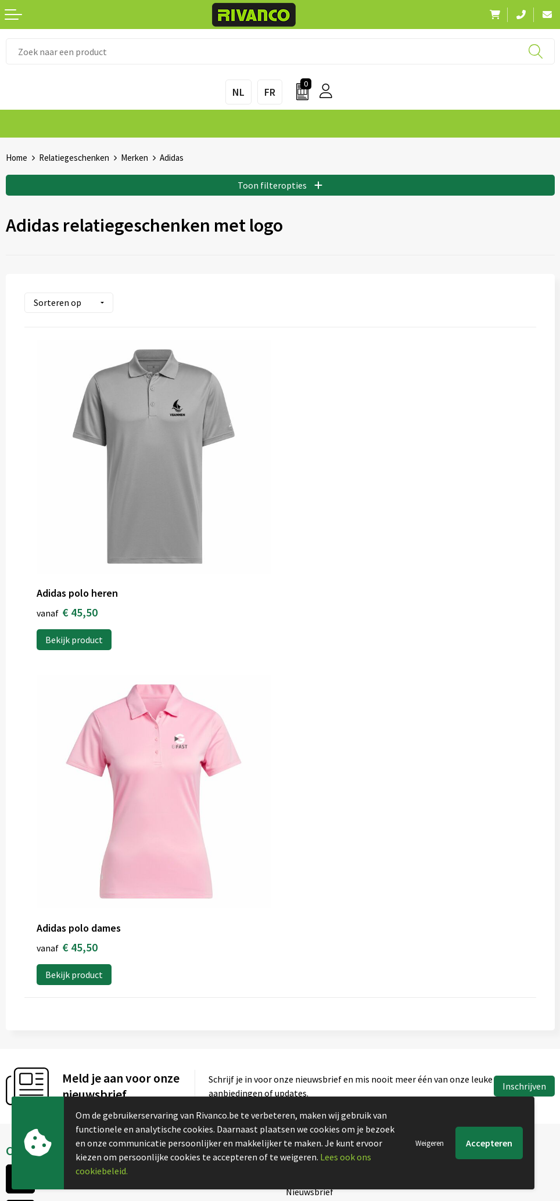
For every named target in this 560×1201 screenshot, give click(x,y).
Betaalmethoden (40, 1048)
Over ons (303, 835)
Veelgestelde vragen (326, 872)
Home (16, 157)
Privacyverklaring (320, 1048)
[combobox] (280, 51)
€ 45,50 (67, 609)
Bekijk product (74, 637)
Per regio (304, 891)
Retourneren (31, 1067)
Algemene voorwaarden (333, 1011)
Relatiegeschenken (74, 157)
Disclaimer (307, 1067)
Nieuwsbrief (309, 854)
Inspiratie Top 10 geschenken (344, 928)
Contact (22, 1011)
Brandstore (28, 1030)
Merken (134, 157)
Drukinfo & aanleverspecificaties (350, 909)
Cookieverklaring (320, 1030)
